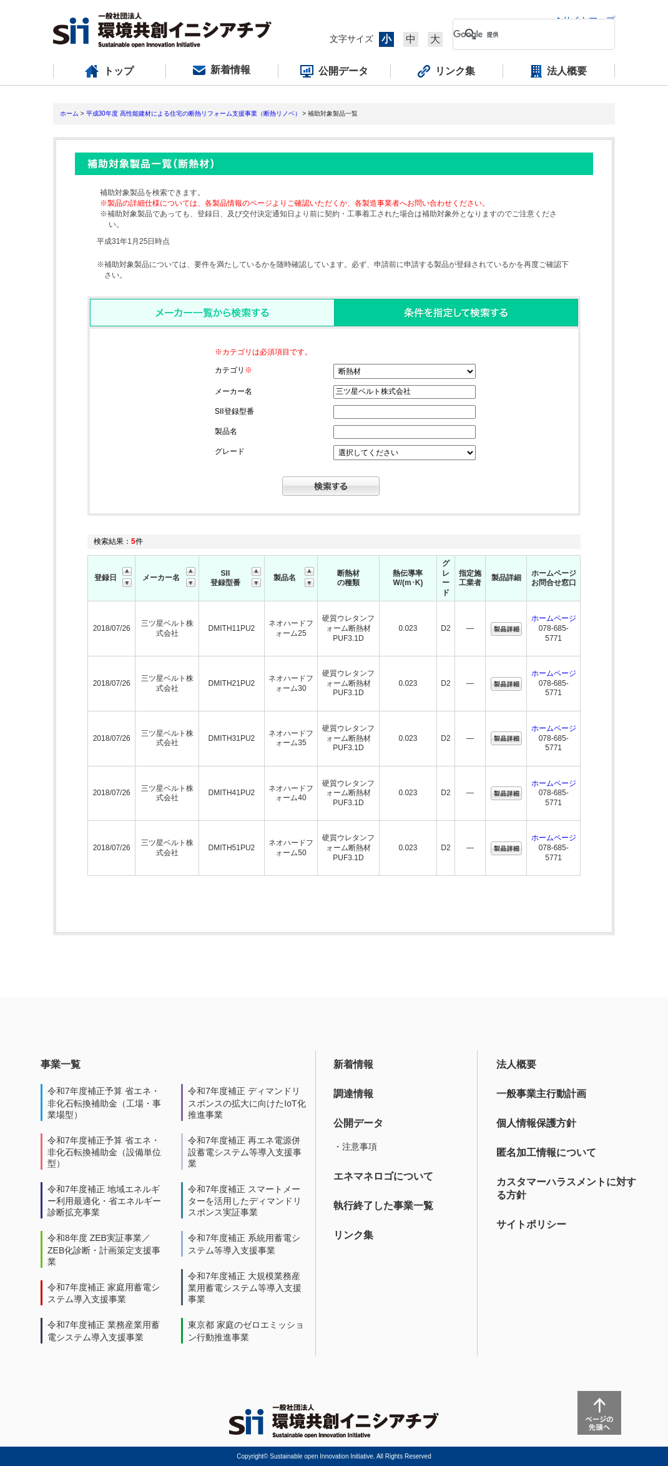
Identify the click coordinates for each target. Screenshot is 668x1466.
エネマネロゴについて (383, 1176)
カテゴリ (233, 370)
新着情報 (353, 1064)
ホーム (69, 113)
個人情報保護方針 (536, 1123)
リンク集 (353, 1235)
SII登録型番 (234, 411)
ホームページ (553, 618)
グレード (230, 451)
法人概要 (516, 1064)
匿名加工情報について (546, 1152)
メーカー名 (233, 391)
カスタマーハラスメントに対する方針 (566, 1188)
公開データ (358, 1123)
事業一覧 (61, 1064)
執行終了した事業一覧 (383, 1205)
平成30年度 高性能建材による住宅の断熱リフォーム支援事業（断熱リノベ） (193, 113)
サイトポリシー (531, 1224)
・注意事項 (355, 1147)
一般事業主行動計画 (541, 1093)
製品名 (226, 431)
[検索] (523, 34)
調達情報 (353, 1093)
